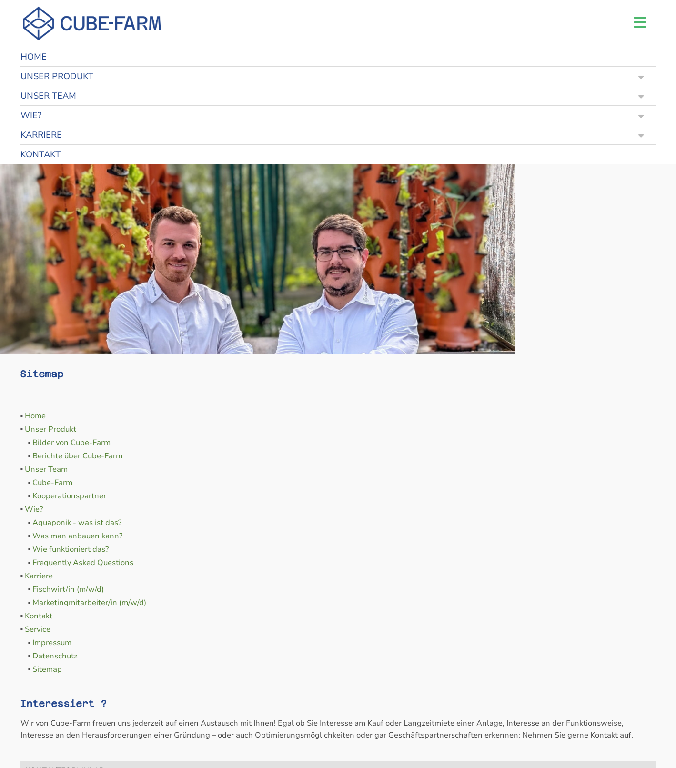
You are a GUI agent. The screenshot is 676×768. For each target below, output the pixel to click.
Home (35, 416)
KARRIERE (332, 135)
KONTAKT (40, 154)
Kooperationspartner (69, 496)
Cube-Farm (52, 482)
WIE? (332, 115)
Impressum (51, 642)
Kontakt (38, 616)
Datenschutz (55, 656)
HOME (33, 56)
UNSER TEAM (332, 95)
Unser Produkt (50, 429)
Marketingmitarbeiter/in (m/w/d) (89, 602)
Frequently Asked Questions (82, 562)
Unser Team (46, 469)
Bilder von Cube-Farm (71, 442)
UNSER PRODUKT (332, 76)
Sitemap (47, 669)
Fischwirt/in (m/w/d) (68, 589)
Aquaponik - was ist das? (76, 522)
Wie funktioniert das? (70, 549)
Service (37, 629)
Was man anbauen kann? (77, 536)
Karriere (39, 576)
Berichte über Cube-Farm (77, 456)
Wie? (34, 509)
